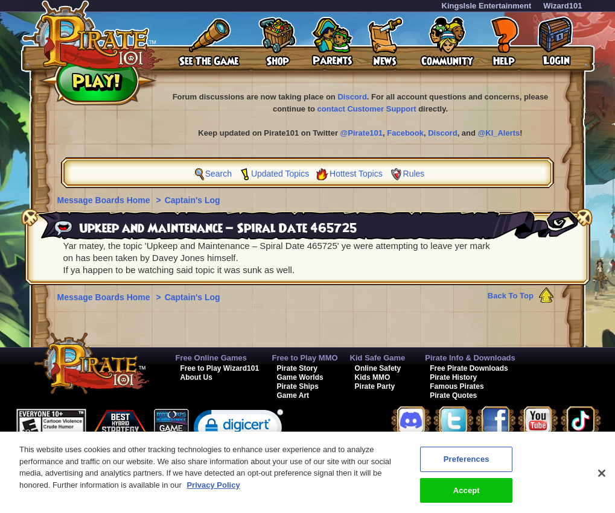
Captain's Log (192, 200)
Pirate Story (297, 368)
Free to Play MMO (305, 357)
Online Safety (378, 368)
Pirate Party (375, 386)
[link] (238, 430)
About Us (196, 377)
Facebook (405, 132)
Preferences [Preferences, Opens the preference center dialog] (466, 463)
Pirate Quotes (453, 395)
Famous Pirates (456, 386)
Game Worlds (300, 377)
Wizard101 (562, 5)
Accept (466, 494)
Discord (351, 96)
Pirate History (453, 377)
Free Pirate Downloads (469, 368)
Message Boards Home (105, 200)
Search (218, 173)
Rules (414, 173)
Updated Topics (280, 173)
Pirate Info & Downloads (470, 357)
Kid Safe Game (378, 357)
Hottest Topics (356, 173)
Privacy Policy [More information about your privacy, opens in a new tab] (213, 489)
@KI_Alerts (499, 132)
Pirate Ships (298, 386)
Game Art (293, 395)
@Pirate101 (361, 132)
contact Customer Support (366, 108)
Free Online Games (211, 357)
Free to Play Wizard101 (220, 368)
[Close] (601, 477)
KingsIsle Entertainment (487, 5)
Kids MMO (372, 377)
